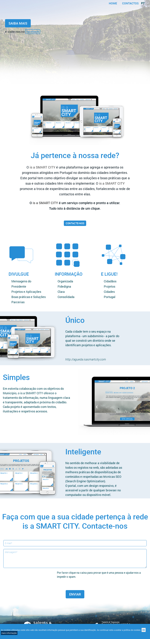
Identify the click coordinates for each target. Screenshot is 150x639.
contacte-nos (75, 223)
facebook (32, 32)
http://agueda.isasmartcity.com (85, 359)
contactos (130, 3)
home (113, 3)
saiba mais (18, 23)
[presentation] (31, 577)
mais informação (9, 633)
